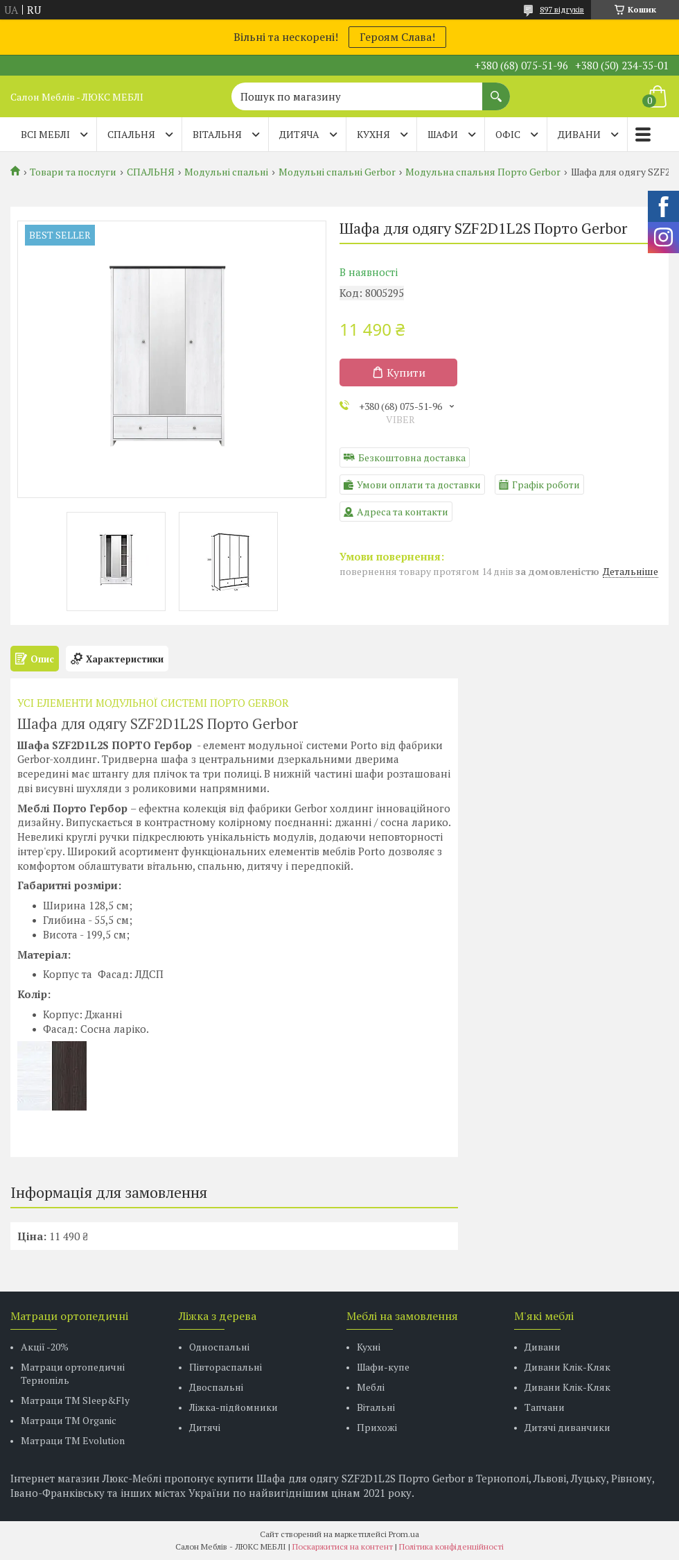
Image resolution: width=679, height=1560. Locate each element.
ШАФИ (442, 134)
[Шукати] (496, 89)
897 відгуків (562, 9)
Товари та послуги (73, 172)
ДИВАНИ (579, 134)
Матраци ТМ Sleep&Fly (75, 1400)
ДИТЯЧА (299, 134)
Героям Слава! (397, 36)
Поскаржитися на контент (342, 1546)
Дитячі (204, 1427)
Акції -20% (45, 1346)
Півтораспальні (225, 1366)
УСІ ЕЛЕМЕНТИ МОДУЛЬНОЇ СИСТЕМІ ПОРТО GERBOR (153, 703)
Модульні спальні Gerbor (337, 172)
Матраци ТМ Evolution (73, 1440)
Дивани (542, 1346)
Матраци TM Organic (68, 1420)
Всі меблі (45, 134)
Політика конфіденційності (451, 1546)
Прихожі (377, 1427)
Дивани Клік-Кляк (567, 1366)
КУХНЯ (373, 134)
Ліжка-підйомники (233, 1407)
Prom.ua (404, 1534)
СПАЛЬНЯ (131, 134)
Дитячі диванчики (567, 1427)
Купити (406, 372)
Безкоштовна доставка (412, 457)
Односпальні (219, 1346)
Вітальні (376, 1407)
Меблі (371, 1387)
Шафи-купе (383, 1366)
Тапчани (544, 1407)
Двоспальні (216, 1387)
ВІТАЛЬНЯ (217, 134)
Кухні (368, 1346)
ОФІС (507, 134)
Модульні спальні (226, 172)
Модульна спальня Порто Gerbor (483, 172)
